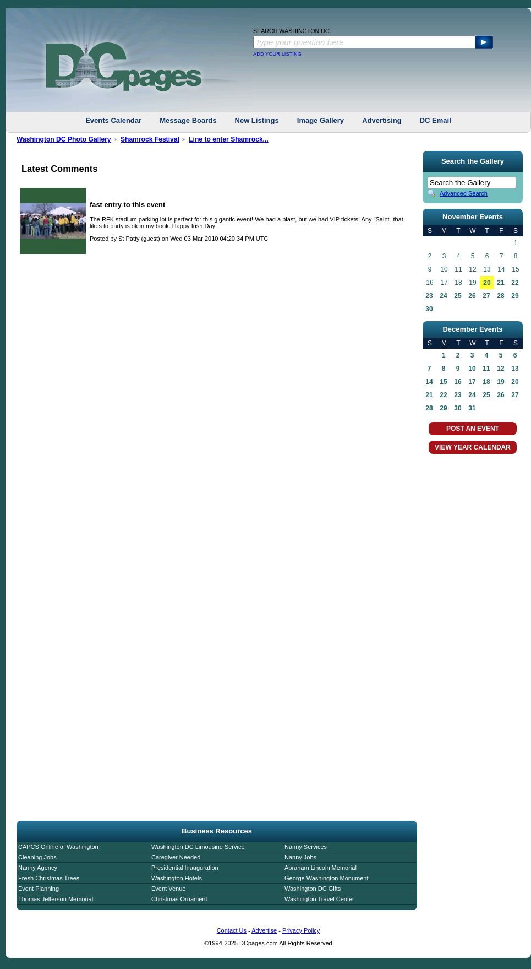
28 (500, 296)
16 (457, 382)
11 (486, 368)
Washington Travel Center (319, 899)
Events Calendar (113, 120)
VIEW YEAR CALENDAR (473, 447)
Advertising (382, 120)
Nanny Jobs (300, 857)
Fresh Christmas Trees (48, 878)
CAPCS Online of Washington (58, 846)
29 (514, 296)
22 (514, 282)
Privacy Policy (301, 930)
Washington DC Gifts (312, 888)
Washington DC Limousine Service (198, 846)
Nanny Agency (37, 867)
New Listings (257, 120)
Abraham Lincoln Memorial (320, 867)
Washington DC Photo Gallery (64, 139)
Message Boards (188, 120)
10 (471, 368)
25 (457, 296)
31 (471, 408)
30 (429, 309)
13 (514, 368)
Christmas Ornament (179, 899)
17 (471, 382)
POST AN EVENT (472, 428)
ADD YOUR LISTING (277, 54)
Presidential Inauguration (184, 867)
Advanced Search (464, 193)
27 (486, 296)
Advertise (264, 930)
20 (486, 282)
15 (443, 382)
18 (486, 382)
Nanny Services (305, 846)
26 (471, 296)
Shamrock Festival (150, 139)
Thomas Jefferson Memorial (55, 899)
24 (443, 296)
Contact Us (232, 930)
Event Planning (38, 888)
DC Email (435, 120)
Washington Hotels (176, 878)
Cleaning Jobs (37, 857)
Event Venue (168, 888)
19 (500, 382)
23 (429, 296)
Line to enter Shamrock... (229, 139)
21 (500, 282)
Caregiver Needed (175, 857)
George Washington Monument (326, 878)
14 (429, 382)
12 (500, 368)
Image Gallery (320, 120)
